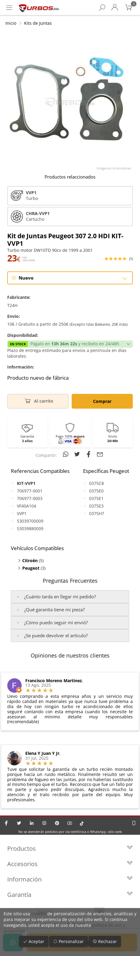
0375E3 (96, 506)
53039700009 (30, 521)
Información (70, 879)
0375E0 (96, 491)
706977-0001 (29, 491)
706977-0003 (29, 498)
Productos (70, 848)
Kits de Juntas (38, 23)
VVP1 (21, 513)
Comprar (102, 401)
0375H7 (96, 513)
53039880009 (30, 528)
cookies (38, 913)
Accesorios (70, 864)
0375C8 (96, 483)
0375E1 (96, 498)
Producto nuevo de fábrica (38, 378)
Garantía (70, 895)
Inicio (10, 23)
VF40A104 (26, 506)
